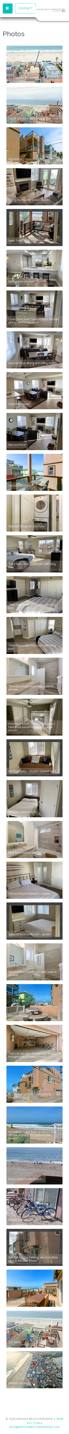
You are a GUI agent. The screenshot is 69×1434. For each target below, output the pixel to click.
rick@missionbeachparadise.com (34, 1427)
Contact (25, 8)
